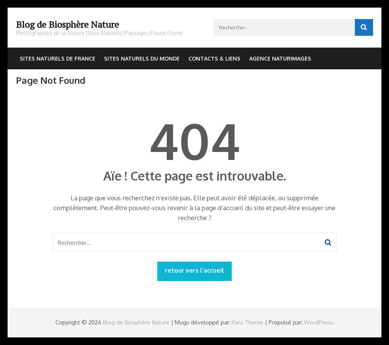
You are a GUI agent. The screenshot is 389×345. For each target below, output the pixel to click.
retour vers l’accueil (194, 270)
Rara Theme (247, 322)
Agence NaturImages (280, 58)
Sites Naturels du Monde (142, 58)
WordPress (318, 322)
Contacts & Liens (214, 58)
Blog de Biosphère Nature (67, 24)
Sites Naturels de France (57, 58)
